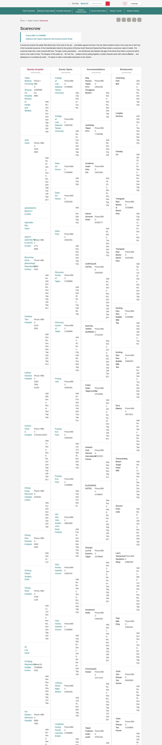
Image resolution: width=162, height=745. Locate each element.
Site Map (75, 3)
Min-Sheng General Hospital (36, 383)
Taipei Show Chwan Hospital (37, 532)
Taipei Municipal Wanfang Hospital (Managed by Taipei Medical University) (36, 521)
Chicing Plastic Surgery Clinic (37, 204)
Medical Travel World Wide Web (27, 4)
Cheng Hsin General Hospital (37, 192)
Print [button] (129, 20)
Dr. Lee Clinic (30, 223)
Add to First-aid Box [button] (139, 20)
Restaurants (126, 69)
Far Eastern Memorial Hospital (37, 243)
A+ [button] (124, 20)
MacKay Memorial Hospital (36, 361)
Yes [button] (93, 695)
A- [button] (118, 20)
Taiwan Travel (33, 21)
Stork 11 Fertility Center (34, 472)
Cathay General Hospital (35, 158)
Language (134, 3)
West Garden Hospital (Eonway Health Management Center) (37, 644)
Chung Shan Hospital (33, 212)
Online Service (119, 4)
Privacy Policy (118, 713)
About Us (84, 3)
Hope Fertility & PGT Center (36, 278)
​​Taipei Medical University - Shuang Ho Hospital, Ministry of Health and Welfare (37, 81)
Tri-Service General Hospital (36, 595)
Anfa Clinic (29, 92)
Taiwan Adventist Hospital (35, 555)
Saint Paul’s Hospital (33, 449)
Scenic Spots (65, 69)
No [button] (103, 695)
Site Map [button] (81, 704)
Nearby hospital (35, 69)
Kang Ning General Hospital (36, 312)
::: (69, 3)
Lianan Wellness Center (34, 346)
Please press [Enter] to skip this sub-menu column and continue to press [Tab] (113, 20)
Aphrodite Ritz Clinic (33, 115)
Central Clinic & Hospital (35, 169)
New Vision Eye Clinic (34, 418)
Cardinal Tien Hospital (34, 146)
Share (134, 20)
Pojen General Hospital (34, 441)
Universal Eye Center (33, 618)
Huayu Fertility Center (34, 289)
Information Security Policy (118, 717)
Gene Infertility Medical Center (37, 266)
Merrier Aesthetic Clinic (34, 372)
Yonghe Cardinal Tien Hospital (37, 655)
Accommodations (96, 69)
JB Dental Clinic (31, 300)
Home (22, 21)
